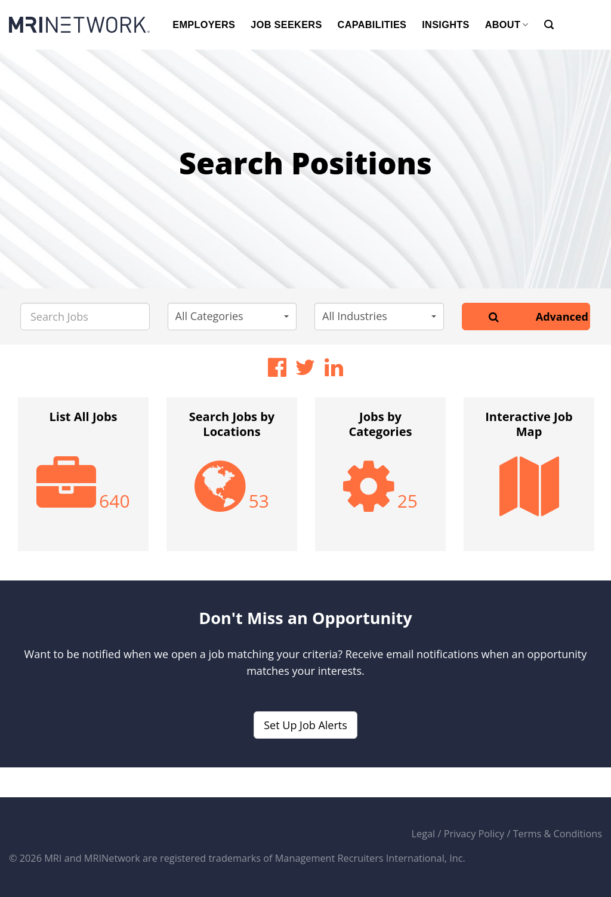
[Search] (549, 24)
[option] (83, 480)
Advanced (562, 316)
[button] (232, 316)
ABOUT (507, 24)
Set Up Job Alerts (305, 725)
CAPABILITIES (372, 24)
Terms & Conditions (557, 833)
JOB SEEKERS (286, 24)
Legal (424, 833)
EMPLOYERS (203, 24)
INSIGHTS (445, 24)
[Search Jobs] (85, 316)
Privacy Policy (474, 833)
